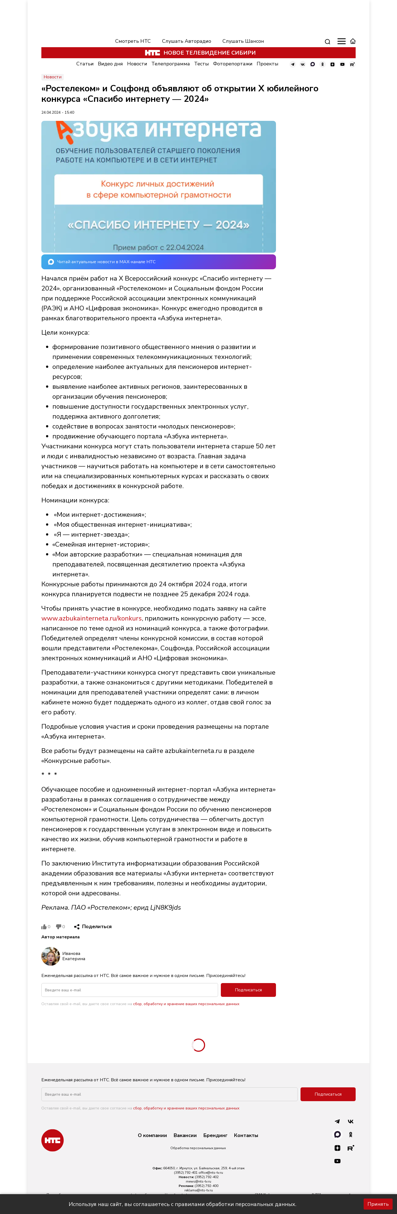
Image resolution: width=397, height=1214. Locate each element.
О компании (152, 1136)
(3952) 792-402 (207, 1177)
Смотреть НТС (133, 41)
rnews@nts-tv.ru (198, 1181)
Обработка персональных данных (198, 1148)
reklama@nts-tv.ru (198, 1190)
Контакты (246, 1136)
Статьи (85, 63)
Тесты (201, 63)
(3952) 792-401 (186, 1172)
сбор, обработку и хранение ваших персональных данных (186, 1004)
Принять (378, 1204)
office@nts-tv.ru (210, 1172)
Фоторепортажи (233, 63)
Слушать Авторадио (186, 41)
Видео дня (110, 63)
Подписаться (248, 990)
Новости (137, 63)
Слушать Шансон (243, 41)
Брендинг (215, 1136)
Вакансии (185, 1136)
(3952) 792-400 (206, 1186)
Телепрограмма (170, 63)
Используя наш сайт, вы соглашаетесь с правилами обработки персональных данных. (182, 1204)
